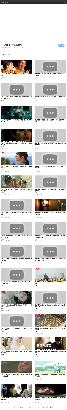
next (51, 407)
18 (43, 407)
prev (16, 407)
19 (46, 407)
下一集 (61, 45)
